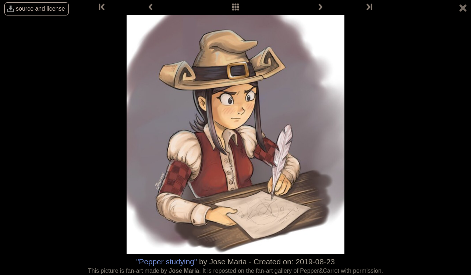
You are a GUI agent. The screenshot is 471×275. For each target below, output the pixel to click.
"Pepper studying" (166, 261)
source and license (40, 9)
